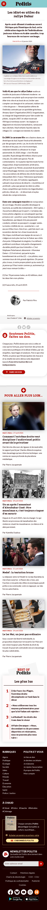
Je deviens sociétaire (32, 760)
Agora (5, 757)
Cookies (22, 885)
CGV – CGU (34, 877)
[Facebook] (10, 892)
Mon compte (29, 773)
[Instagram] (30, 892)
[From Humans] (36, 892)
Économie (7, 783)
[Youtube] (23, 892)
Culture (6, 773)
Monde (6, 777)
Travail (6, 780)
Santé (5, 790)
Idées (5, 770)
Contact (13, 873)
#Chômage (7, 811)
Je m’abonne (29, 763)
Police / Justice (9, 793)
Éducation (7, 786)
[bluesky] (17, 892)
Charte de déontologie (15, 877)
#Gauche (23, 808)
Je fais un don (29, 757)
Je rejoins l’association (33, 767)
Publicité (36, 881)
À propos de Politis (32, 770)
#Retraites (32, 808)
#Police (14, 808)
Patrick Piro (16, 41)
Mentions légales (27, 873)
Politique (6, 760)
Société (6, 767)
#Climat (6, 808)
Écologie (6, 763)
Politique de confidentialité (17, 881)
